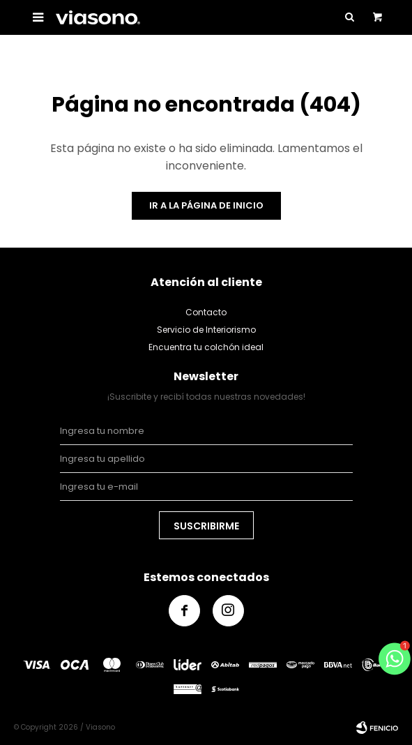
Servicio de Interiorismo (206, 330)
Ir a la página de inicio (206, 205)
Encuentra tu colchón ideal (206, 347)
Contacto (206, 312)
